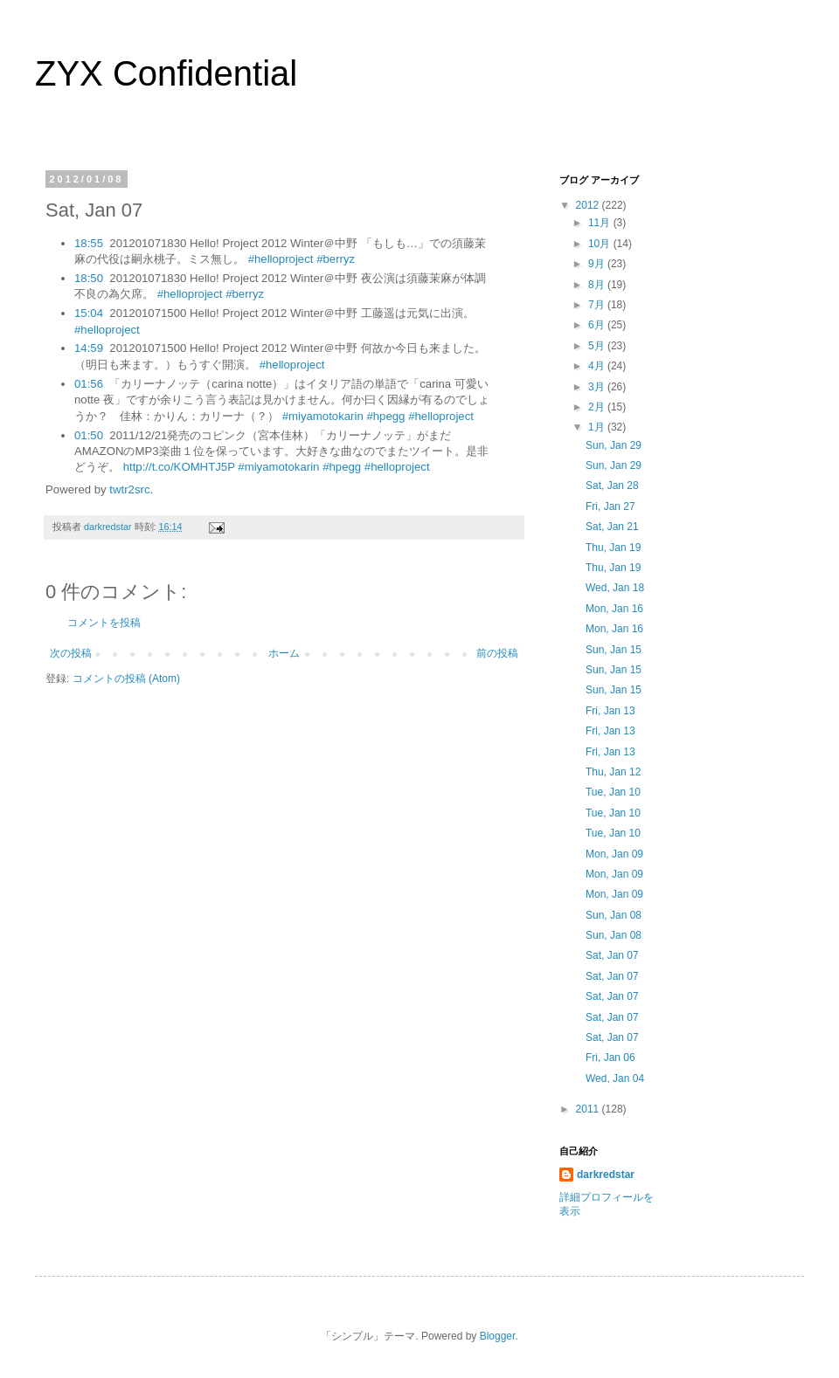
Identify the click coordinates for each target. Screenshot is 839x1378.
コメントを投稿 (104, 623)
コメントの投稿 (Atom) (126, 678)
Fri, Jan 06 (610, 1057)
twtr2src (129, 489)
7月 (597, 305)
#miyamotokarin (323, 416)
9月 (597, 264)
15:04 (88, 313)
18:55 (88, 243)
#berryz (335, 258)
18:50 (88, 278)
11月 (601, 223)
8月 (597, 285)
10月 (601, 244)
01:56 (88, 383)
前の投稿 (497, 653)
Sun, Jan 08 (613, 915)
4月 (597, 366)
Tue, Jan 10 (613, 792)
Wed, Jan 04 (615, 1078)
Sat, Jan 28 (612, 485)
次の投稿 (71, 653)
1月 (597, 427)
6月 (597, 325)
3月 (597, 387)
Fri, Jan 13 (610, 711)
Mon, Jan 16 (614, 609)
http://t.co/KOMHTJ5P (179, 466)
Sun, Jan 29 (613, 445)
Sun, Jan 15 (613, 650)
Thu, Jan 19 (613, 547)
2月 (597, 407)
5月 (597, 346)
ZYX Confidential (166, 73)
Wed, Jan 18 (615, 588)
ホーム (284, 653)
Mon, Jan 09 (614, 854)
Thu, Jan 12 (613, 772)
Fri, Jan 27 (610, 506)
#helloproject (281, 258)
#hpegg (385, 416)
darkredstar (605, 1174)
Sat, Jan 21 (612, 526)
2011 (589, 1109)
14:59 (88, 348)
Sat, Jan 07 (612, 955)
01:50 (88, 435)
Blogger (498, 1336)
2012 (589, 205)
